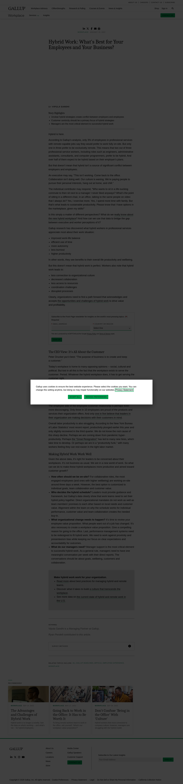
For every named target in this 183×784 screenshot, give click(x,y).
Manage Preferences (96, 397)
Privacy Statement (124, 390)
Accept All (75, 397)
